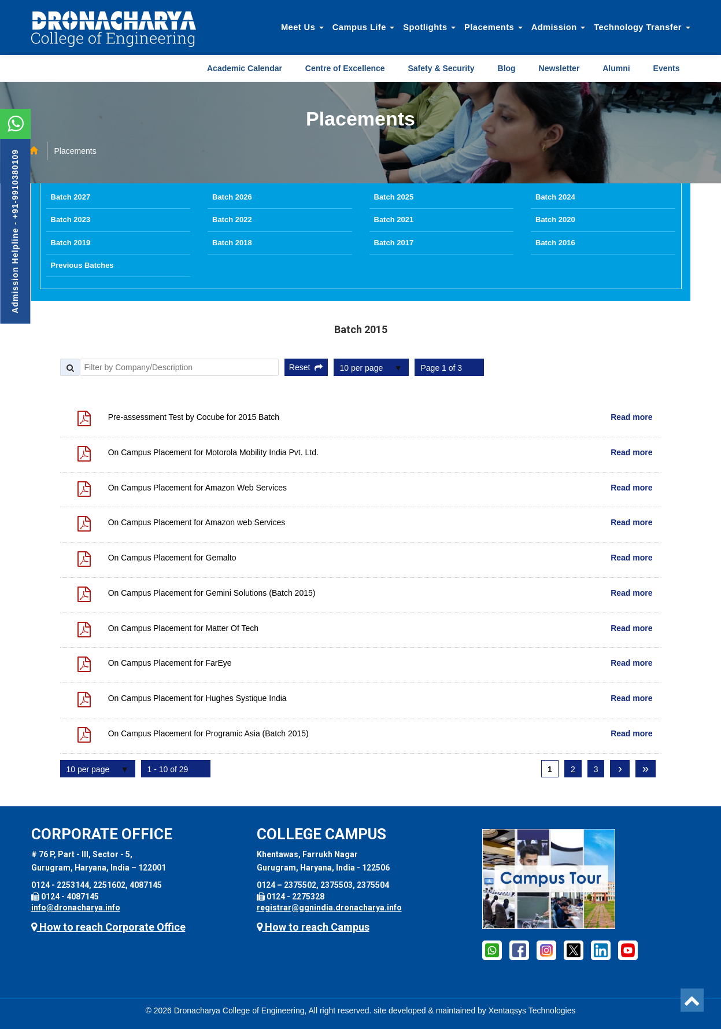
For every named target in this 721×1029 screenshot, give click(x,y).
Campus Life (363, 27)
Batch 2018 (232, 242)
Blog (507, 68)
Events (666, 68)
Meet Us (302, 27)
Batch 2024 (555, 197)
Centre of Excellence (345, 68)
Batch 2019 (71, 242)
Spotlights (429, 27)
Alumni (616, 68)
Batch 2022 (232, 219)
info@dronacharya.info (75, 907)
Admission (558, 27)
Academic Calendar (244, 68)
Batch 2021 (394, 219)
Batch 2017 (394, 242)
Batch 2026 (232, 197)
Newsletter (559, 68)
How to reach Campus (313, 927)
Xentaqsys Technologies (532, 1010)
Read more (631, 417)
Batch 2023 (71, 219)
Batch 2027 (71, 197)
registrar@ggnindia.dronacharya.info (329, 907)
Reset (306, 367)
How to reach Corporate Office (108, 927)
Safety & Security (441, 68)
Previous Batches (82, 265)
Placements (493, 27)
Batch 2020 (555, 219)
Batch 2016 (555, 242)
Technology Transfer (642, 27)
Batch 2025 (394, 197)
